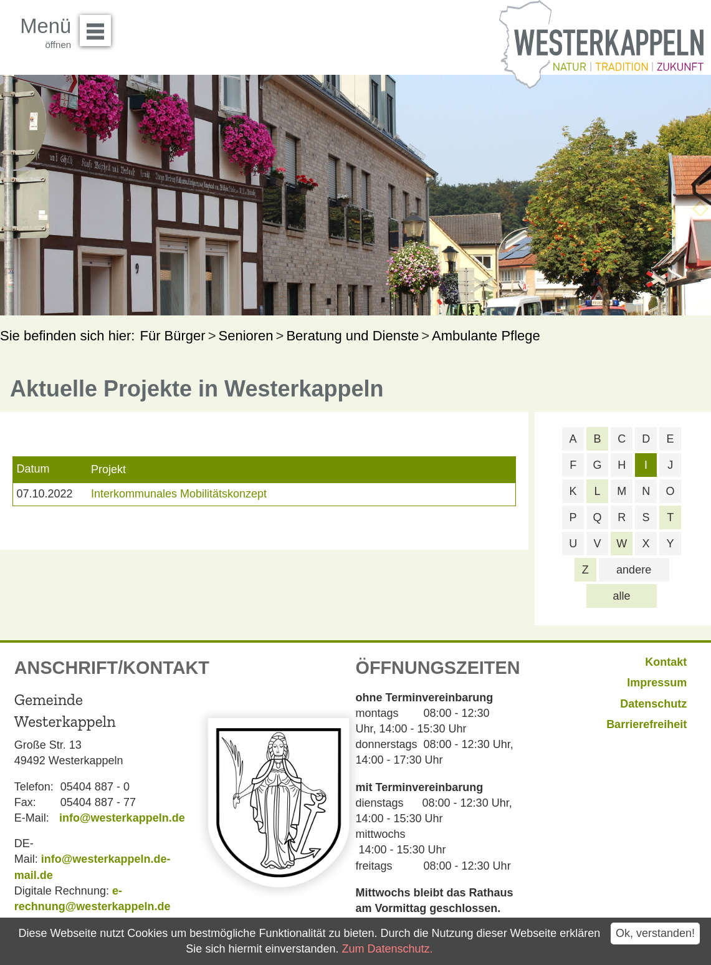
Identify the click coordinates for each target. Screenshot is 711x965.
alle (622, 596)
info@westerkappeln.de (122, 818)
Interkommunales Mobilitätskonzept (179, 493)
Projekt (108, 469)
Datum (32, 469)
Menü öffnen (99, 26)
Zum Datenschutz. (386, 949)
